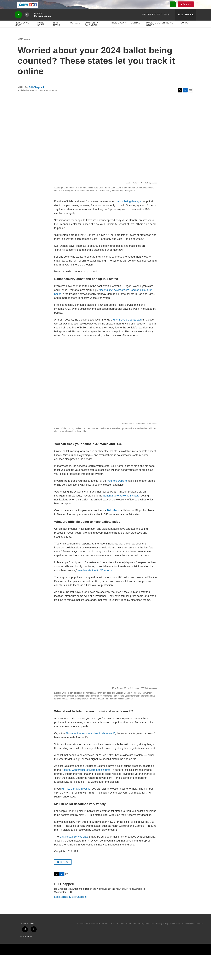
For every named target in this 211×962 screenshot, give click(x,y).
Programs (73, 29)
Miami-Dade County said (127, 326)
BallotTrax (113, 517)
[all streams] (185, 21)
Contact (136, 29)
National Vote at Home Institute (121, 502)
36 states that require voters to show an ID (90, 739)
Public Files (175, 930)
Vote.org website (117, 487)
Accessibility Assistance (192, 930)
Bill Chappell (36, 94)
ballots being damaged (129, 207)
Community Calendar (91, 30)
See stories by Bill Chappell (70, 903)
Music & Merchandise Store (159, 30)
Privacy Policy (161, 930)
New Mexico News (22, 30)
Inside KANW (119, 29)
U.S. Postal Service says (73, 843)
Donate (188, 7)
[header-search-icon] (174, 8)
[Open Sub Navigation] (69, 34)
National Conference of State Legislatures (86, 776)
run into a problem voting (75, 795)
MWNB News (40, 30)
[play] (18, 21)
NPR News (56, 30)
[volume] (27, 21)
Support (186, 29)
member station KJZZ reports (95, 576)
